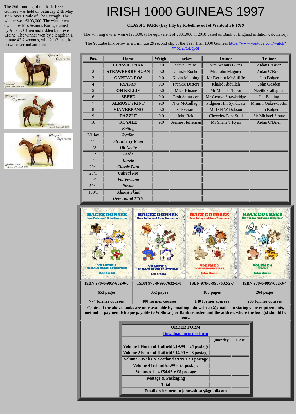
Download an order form (185, 333)
